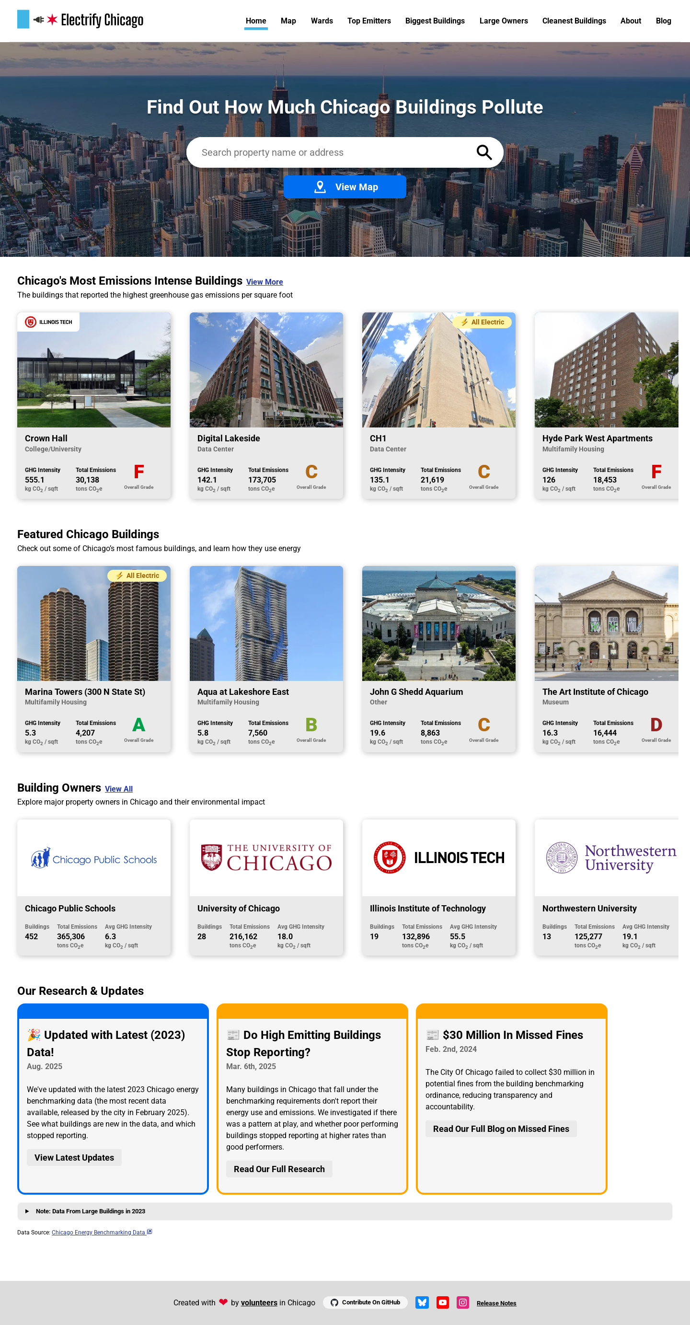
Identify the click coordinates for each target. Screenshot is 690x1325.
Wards (322, 20)
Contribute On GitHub (365, 1302)
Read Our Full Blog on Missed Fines (501, 1129)
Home (256, 20)
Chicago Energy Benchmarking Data (102, 1232)
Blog (663, 20)
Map (288, 20)
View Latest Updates (74, 1157)
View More (264, 282)
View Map (345, 187)
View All (119, 789)
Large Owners (504, 20)
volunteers (259, 1302)
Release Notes (497, 1303)
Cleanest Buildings (574, 20)
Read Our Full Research (279, 1169)
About (631, 20)
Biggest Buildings (435, 20)
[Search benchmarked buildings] (327, 152)
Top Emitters (369, 20)
